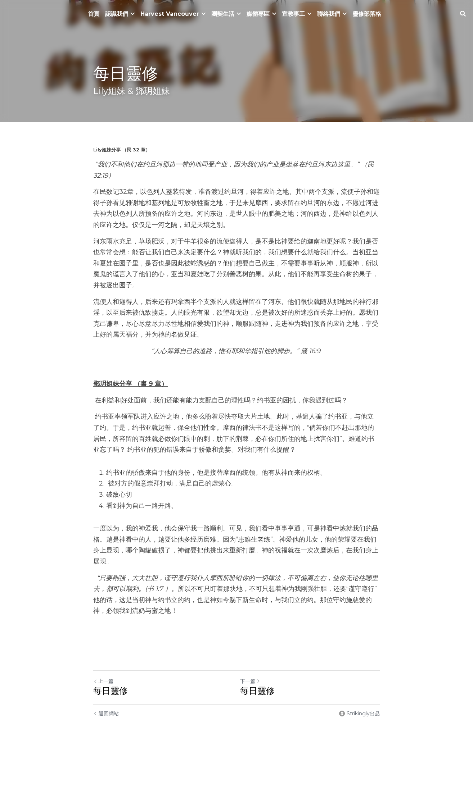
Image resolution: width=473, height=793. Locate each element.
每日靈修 (110, 690)
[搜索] (463, 14)
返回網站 (106, 713)
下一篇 (250, 681)
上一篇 (103, 681)
